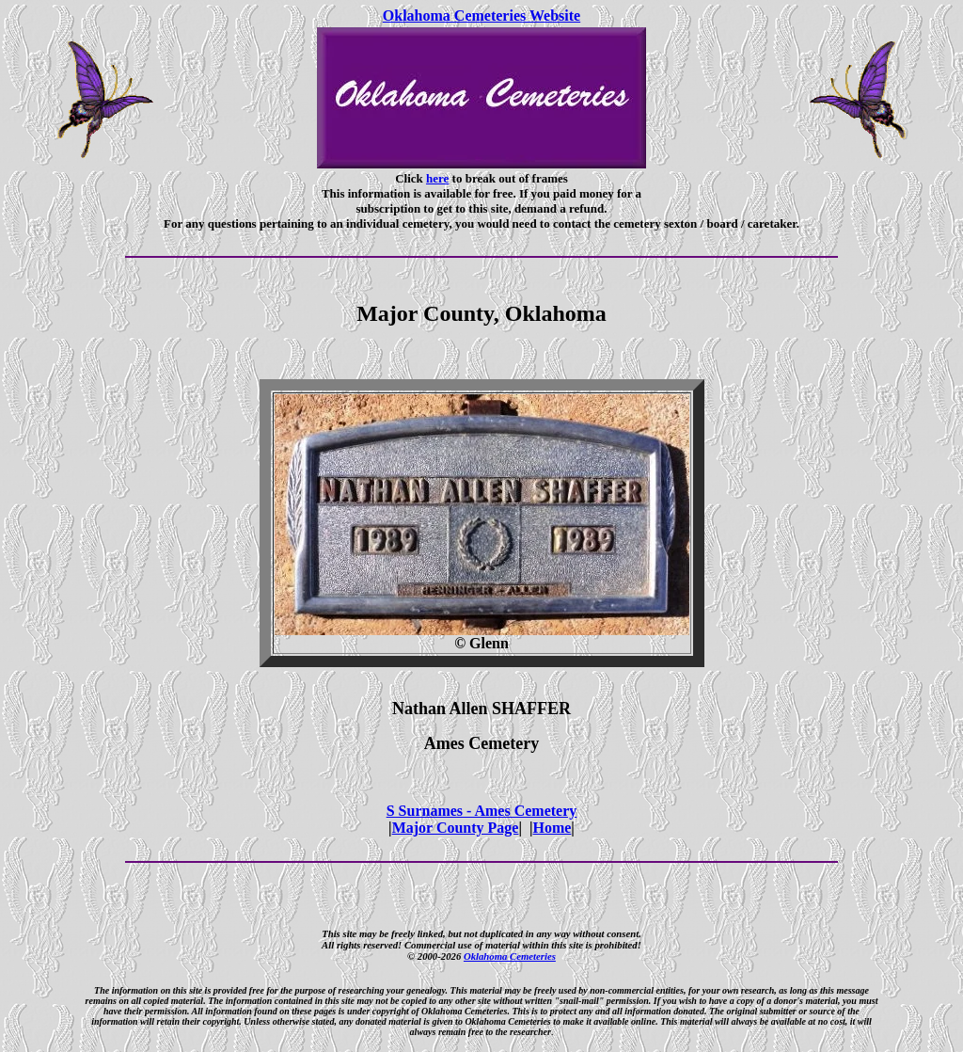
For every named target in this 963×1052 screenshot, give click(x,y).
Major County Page (455, 828)
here (437, 178)
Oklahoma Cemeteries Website (481, 16)
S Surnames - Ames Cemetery (482, 811)
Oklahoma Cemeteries (510, 956)
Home (551, 828)
